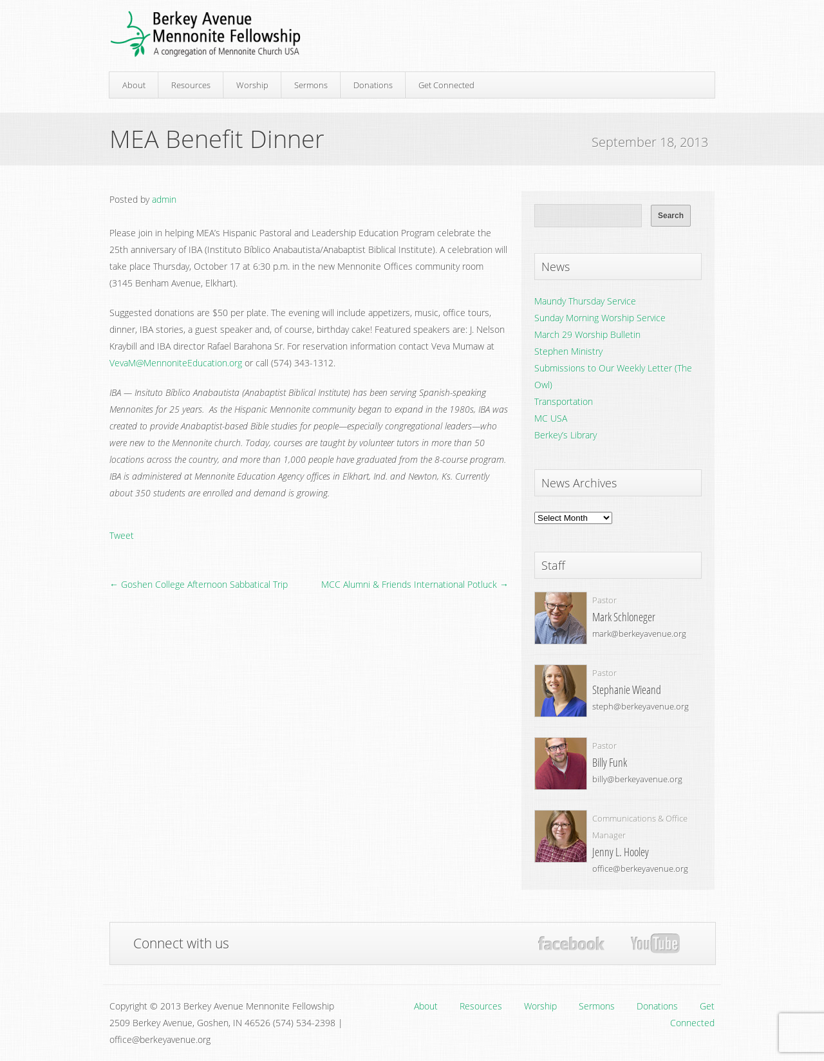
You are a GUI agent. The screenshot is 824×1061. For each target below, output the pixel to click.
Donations (373, 85)
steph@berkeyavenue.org (640, 706)
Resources (191, 85)
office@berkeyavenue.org (640, 868)
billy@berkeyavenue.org (637, 779)
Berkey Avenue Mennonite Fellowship (205, 34)
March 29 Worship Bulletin (587, 334)
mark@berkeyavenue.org (639, 633)
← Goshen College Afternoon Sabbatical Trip (198, 584)
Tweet (121, 535)
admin (164, 199)
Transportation (563, 401)
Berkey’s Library (565, 435)
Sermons (311, 85)
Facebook (571, 943)
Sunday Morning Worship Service (600, 318)
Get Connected (446, 85)
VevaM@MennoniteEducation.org (175, 363)
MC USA (550, 418)
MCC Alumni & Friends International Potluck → (415, 584)
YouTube (655, 944)
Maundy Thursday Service (585, 301)
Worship (252, 85)
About (133, 85)
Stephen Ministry (568, 351)
